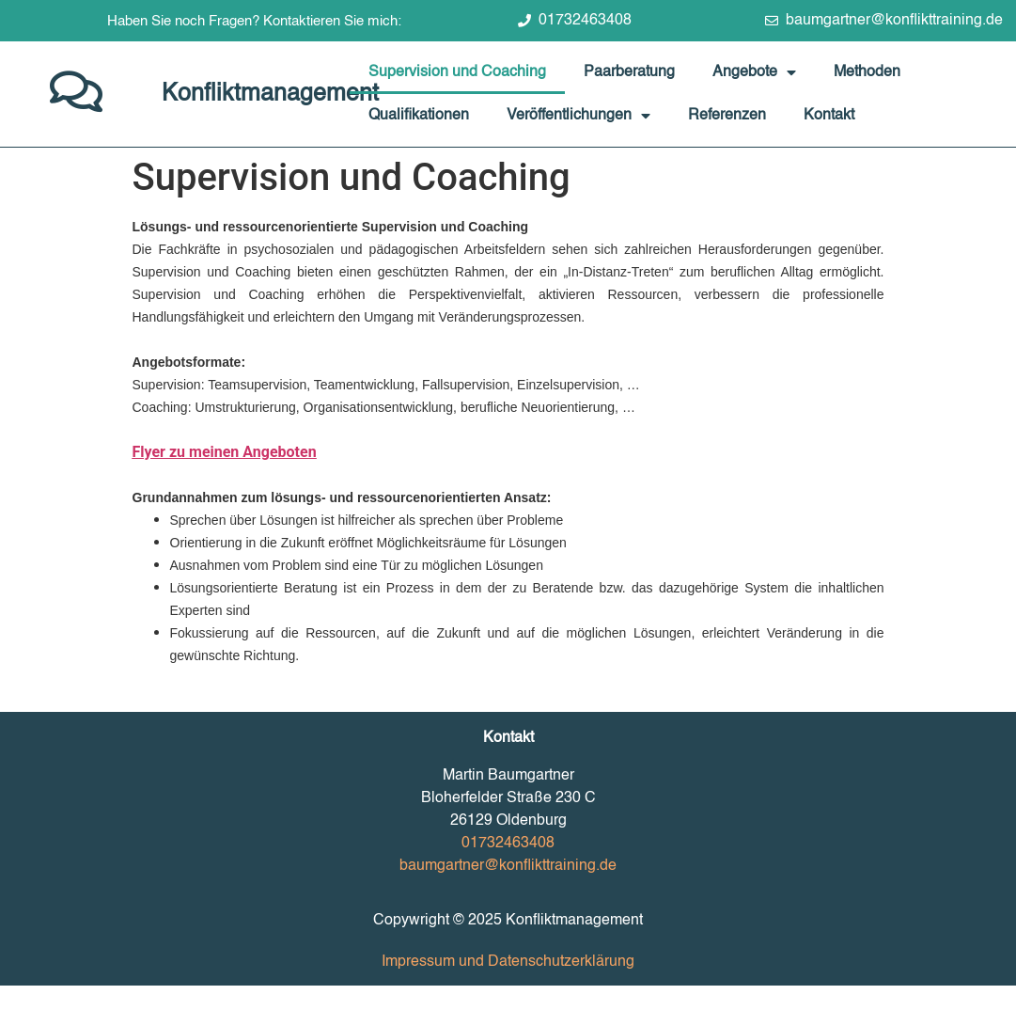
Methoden (867, 72)
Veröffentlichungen (578, 116)
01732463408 (508, 843)
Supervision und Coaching (457, 72)
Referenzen (727, 115)
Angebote (754, 72)
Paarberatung (629, 72)
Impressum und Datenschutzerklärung (508, 962)
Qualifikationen (418, 115)
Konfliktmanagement (270, 94)
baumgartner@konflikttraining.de (508, 866)
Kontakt (829, 115)
